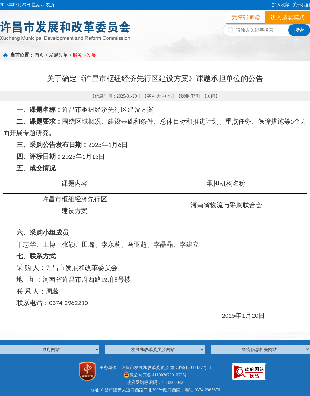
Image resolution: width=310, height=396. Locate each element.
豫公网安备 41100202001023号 (155, 375)
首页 (39, 54)
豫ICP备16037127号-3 (190, 367)
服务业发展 (84, 54)
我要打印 (189, 96)
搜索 (299, 30)
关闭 (211, 96)
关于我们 (301, 4)
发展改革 (58, 54)
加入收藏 (280, 4)
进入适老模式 (288, 17)
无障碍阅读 (245, 17)
